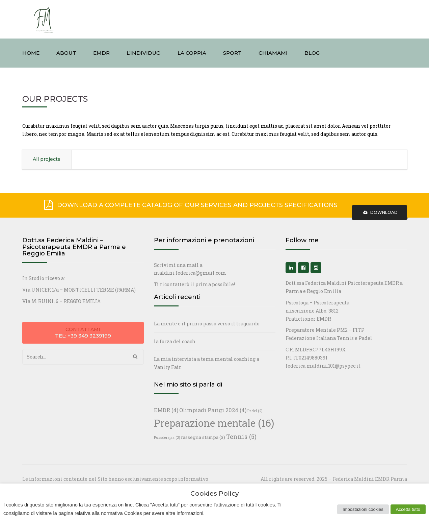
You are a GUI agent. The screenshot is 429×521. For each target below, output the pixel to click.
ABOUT (66, 53)
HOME (30, 53)
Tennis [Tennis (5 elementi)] (241, 436)
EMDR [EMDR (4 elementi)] (166, 410)
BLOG (312, 53)
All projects (46, 159)
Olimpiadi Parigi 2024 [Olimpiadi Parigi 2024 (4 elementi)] (212, 410)
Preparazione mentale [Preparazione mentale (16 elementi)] (214, 422)
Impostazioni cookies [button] (363, 509)
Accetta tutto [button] (408, 509)
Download (379, 212)
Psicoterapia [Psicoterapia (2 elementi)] (167, 437)
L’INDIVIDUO (144, 53)
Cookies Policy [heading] (214, 493)
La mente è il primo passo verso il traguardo (207, 323)
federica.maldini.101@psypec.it (323, 366)
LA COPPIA (192, 53)
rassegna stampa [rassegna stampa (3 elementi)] (203, 437)
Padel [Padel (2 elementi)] (254, 410)
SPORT (232, 53)
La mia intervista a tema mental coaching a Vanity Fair (206, 363)
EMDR (101, 53)
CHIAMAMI (273, 53)
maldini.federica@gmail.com (190, 273)
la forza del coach (174, 341)
